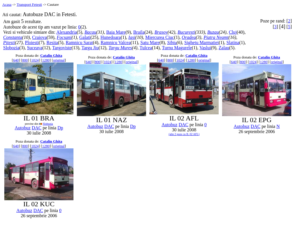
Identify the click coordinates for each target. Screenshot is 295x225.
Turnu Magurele (177, 47)
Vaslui (205, 47)
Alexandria (66, 32)
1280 (46, 60)
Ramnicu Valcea (116, 42)
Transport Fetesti (29, 4)
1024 (35, 60)
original (59, 60)
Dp (60, 127)
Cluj (233, 32)
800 (25, 60)
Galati (84, 37)
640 (16, 60)
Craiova (39, 37)
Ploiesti (32, 42)
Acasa (7, 4)
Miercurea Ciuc (159, 37)
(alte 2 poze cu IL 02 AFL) (184, 134)
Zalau (224, 47)
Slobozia (11, 47)
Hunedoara (111, 37)
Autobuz (23, 127)
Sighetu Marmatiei (201, 42)
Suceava (34, 47)
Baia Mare (116, 32)
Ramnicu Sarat (79, 42)
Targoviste (61, 47)
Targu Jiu (90, 47)
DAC (36, 127)
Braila (138, 32)
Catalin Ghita (51, 55)
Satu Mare (149, 42)
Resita (52, 42)
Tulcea (146, 47)
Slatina (232, 42)
